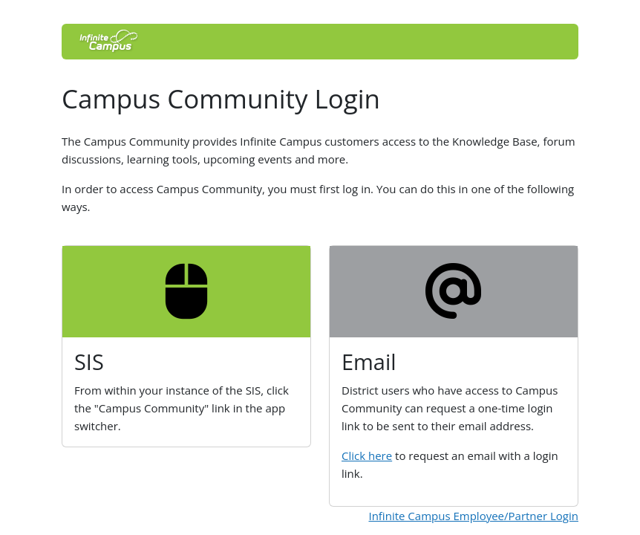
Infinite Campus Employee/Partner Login (473, 515)
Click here (367, 455)
